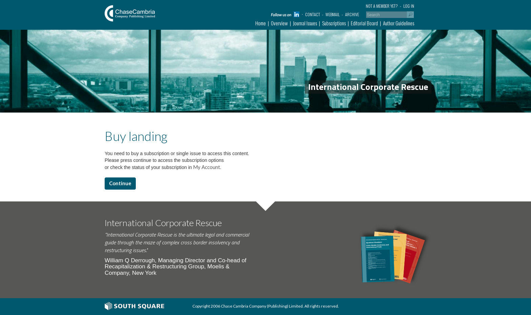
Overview (279, 23)
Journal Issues (305, 23)
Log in (408, 6)
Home (260, 23)
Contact (312, 14)
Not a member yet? (382, 6)
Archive (352, 14)
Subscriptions (334, 23)
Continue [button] (120, 183)
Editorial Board (364, 23)
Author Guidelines (398, 23)
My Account (206, 167)
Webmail (332, 14)
